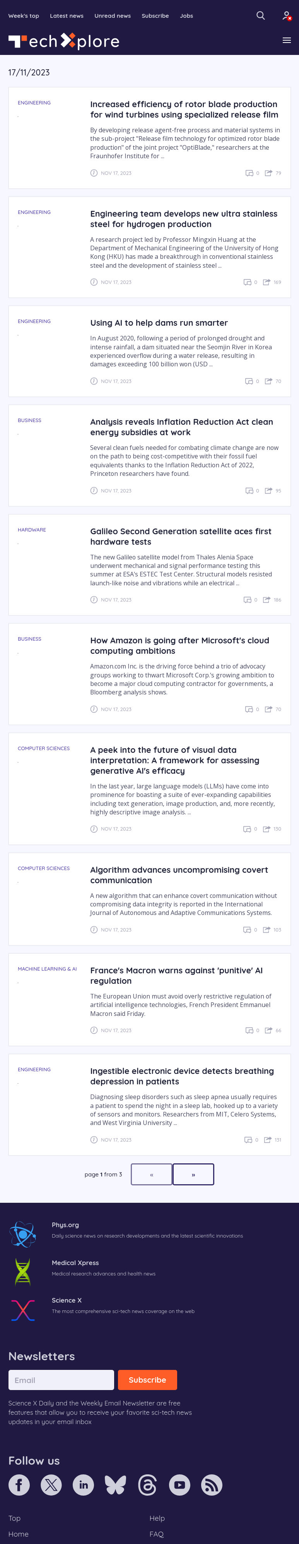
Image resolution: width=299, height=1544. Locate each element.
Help (157, 1518)
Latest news (67, 15)
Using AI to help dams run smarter (159, 322)
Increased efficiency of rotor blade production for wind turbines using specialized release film (184, 109)
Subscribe (155, 15)
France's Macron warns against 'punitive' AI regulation (176, 975)
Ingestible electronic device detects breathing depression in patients (182, 1075)
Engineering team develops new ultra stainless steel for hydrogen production (183, 218)
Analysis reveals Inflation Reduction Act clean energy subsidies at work (181, 426)
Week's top (24, 15)
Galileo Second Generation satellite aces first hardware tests (181, 536)
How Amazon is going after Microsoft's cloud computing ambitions (179, 645)
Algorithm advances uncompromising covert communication (179, 874)
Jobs (186, 15)
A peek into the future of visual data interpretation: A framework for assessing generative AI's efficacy (174, 760)
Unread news (112, 15)
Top (15, 1518)
